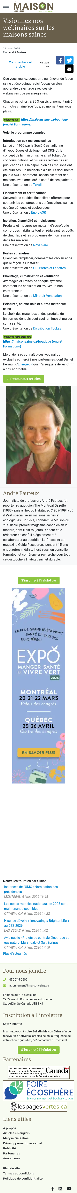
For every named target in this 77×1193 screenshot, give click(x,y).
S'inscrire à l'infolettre (38, 580)
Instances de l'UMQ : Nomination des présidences (31, 889)
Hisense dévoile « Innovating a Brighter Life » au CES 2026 (36, 923)
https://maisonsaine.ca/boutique (44, 119)
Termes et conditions (18, 1173)
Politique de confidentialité (23, 1178)
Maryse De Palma (16, 1138)
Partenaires (11, 1153)
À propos (9, 1128)
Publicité (9, 1148)
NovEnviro (40, 245)
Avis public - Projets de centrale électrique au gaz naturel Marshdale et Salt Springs (36, 940)
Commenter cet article (20, 64)
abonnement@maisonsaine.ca (29, 985)
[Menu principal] (6, 6)
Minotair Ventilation (47, 296)
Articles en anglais (16, 1133)
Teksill (37, 185)
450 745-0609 (18, 979)
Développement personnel (22, 1143)
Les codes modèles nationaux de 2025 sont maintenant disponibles (36, 906)
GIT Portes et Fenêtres (49, 268)
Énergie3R (38, 212)
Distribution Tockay (47, 328)
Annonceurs (12, 1158)
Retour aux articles (24, 379)
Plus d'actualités (15, 954)
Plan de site (11, 1168)
